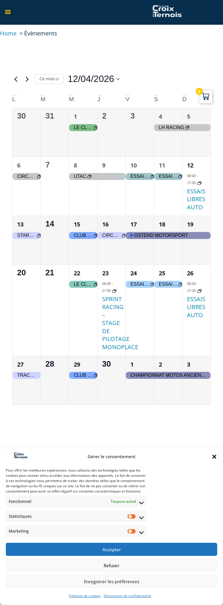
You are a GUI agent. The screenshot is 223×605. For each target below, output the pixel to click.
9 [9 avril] (103, 165)
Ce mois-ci (49, 78)
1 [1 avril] (75, 116)
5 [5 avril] (188, 116)
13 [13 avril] (20, 224)
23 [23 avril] (105, 273)
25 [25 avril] (162, 273)
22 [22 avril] (77, 273)
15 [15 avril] (77, 224)
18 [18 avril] (162, 224)
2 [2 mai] (160, 364)
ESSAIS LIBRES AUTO (196, 199)
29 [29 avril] (77, 364)
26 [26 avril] (190, 273)
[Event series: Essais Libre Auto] (199, 183)
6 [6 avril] (18, 165)
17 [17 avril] (133, 224)
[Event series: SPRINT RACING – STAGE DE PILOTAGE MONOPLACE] (114, 291)
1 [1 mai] (132, 364)
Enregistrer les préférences (111, 581)
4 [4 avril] (160, 116)
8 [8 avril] (75, 165)
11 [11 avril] (162, 165)
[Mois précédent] (15, 79)
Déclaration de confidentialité (127, 595)
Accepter (111, 549)
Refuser (111, 565)
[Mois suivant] (27, 79)
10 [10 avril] (133, 165)
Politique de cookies (85, 595)
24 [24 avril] (133, 273)
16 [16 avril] (105, 224)
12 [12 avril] (190, 165)
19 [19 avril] (190, 224)
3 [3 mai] (188, 364)
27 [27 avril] (20, 364)
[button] (214, 457)
